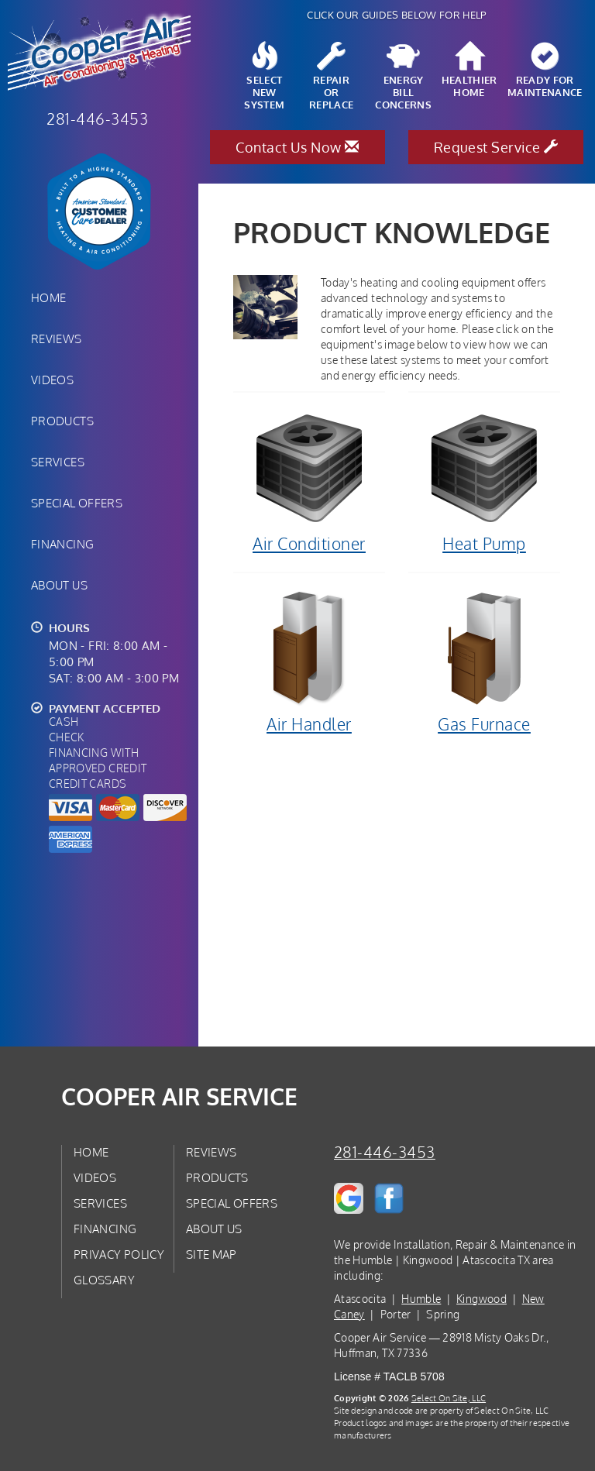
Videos (52, 380)
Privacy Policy (119, 1254)
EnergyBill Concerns (403, 77)
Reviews (56, 338)
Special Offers (76, 503)
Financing (62, 544)
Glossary (104, 1280)
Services (57, 462)
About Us (59, 585)
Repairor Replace (331, 77)
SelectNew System (264, 77)
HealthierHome (469, 70)
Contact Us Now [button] (297, 147)
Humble (421, 1298)
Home (48, 297)
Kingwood (481, 1298)
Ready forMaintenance (545, 70)
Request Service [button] (496, 147)
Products (62, 421)
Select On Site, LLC (448, 1398)
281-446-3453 (384, 1152)
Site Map (211, 1254)
